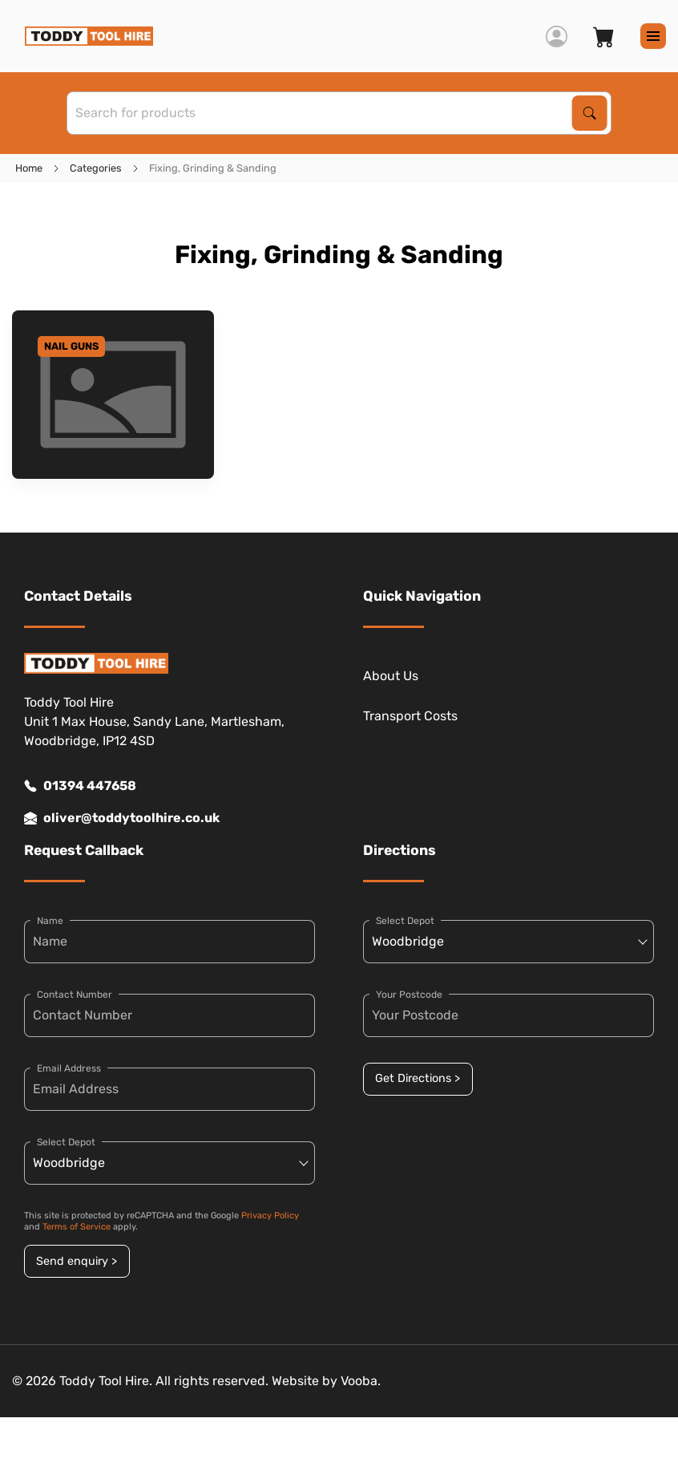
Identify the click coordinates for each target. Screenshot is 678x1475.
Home (28, 168)
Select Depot (66, 1142)
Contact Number (74, 994)
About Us (390, 675)
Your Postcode (409, 994)
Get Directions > (417, 1078)
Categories (96, 168)
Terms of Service (76, 1227)
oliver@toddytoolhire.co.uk (122, 818)
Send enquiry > (76, 1261)
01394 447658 (80, 786)
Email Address (69, 1068)
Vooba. (361, 1380)
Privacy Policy (270, 1215)
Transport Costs (410, 715)
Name (50, 920)
